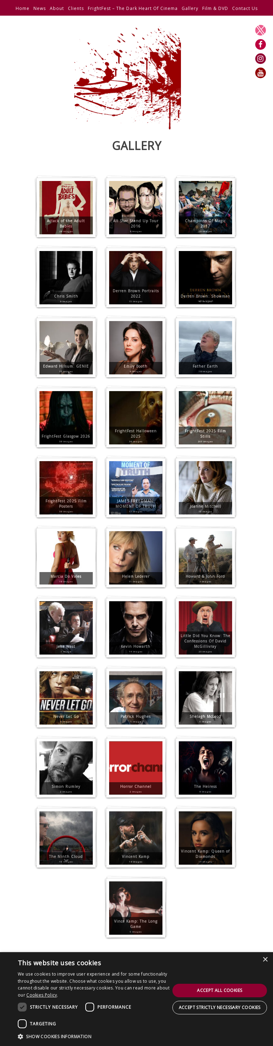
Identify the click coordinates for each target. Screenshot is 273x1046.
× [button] (265, 959)
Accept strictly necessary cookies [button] (220, 1007)
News (39, 8)
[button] (94, 1036)
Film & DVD (215, 8)
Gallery (190, 8)
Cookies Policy (41, 995)
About (57, 8)
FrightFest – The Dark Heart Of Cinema (133, 8)
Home (23, 8)
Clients (76, 8)
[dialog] (136, 999)
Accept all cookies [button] (219, 990)
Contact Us (245, 8)
